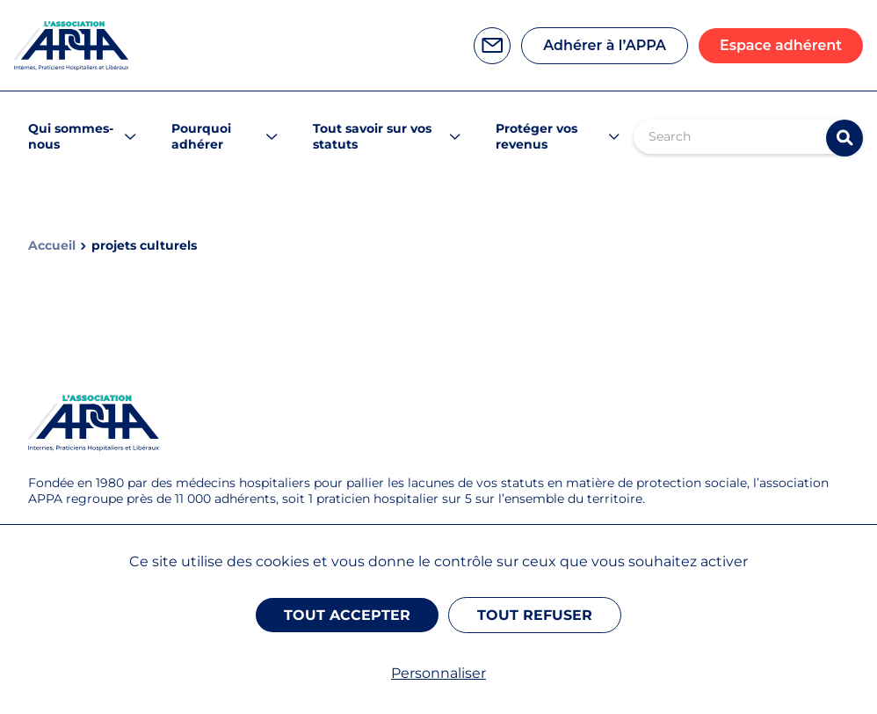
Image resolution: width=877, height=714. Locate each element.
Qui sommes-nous (70, 136)
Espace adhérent (781, 45)
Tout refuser (534, 615)
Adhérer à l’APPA (604, 45)
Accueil (52, 245)
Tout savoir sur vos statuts (372, 136)
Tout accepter (347, 615)
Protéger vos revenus (536, 136)
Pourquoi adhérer (201, 136)
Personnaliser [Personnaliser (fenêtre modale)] (438, 673)
